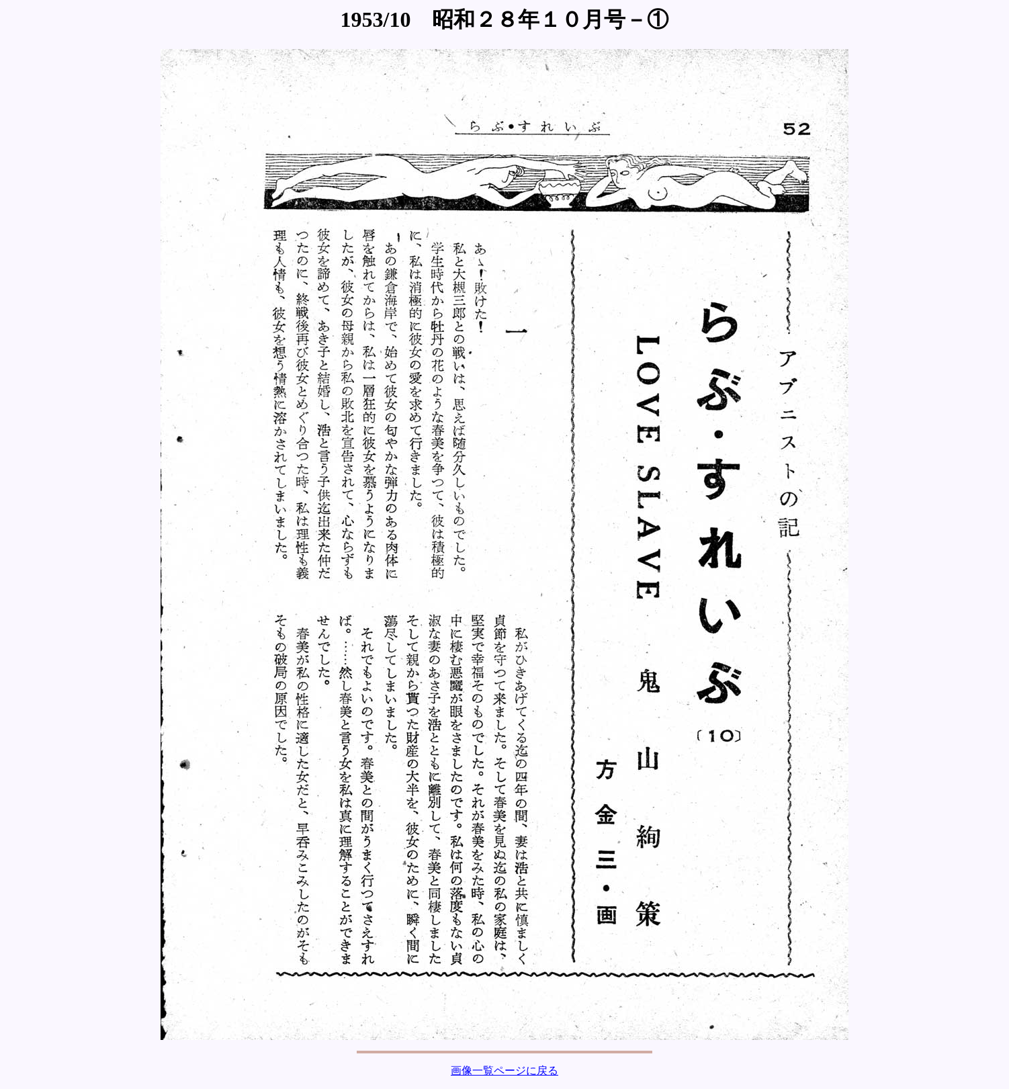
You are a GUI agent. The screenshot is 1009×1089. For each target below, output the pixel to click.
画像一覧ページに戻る (504, 1070)
